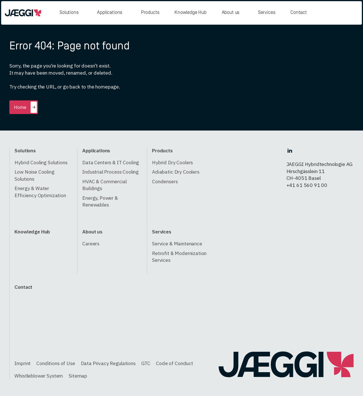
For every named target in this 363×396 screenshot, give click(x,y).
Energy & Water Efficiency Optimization (40, 192)
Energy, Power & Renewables (100, 201)
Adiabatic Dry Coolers (175, 171)
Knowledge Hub (190, 12)
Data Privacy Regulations (108, 363)
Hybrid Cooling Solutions (40, 162)
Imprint (22, 363)
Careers (90, 243)
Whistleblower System (38, 375)
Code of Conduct (174, 363)
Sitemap (78, 375)
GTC (146, 363)
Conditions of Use (55, 363)
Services (266, 12)
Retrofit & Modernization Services (179, 257)
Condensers (165, 181)
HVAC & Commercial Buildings (104, 185)
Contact (298, 12)
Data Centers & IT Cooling (110, 162)
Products (150, 12)
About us (231, 12)
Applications (109, 12)
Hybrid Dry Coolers (172, 162)
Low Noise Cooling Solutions (34, 175)
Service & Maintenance (177, 243)
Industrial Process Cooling (110, 171)
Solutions (69, 12)
